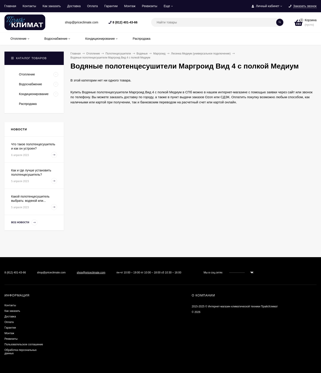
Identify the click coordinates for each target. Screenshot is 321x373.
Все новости (24, 222)
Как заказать (52, 6)
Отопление (93, 53)
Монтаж (130, 6)
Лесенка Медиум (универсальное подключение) (200, 53)
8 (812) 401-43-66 (125, 22)
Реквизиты (149, 6)
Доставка (74, 6)
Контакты (29, 6)
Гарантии (111, 6)
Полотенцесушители (118, 53)
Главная (10, 6)
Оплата (92, 6)
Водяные (142, 53)
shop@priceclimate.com (91, 272)
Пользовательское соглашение (23, 344)
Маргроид (159, 53)
